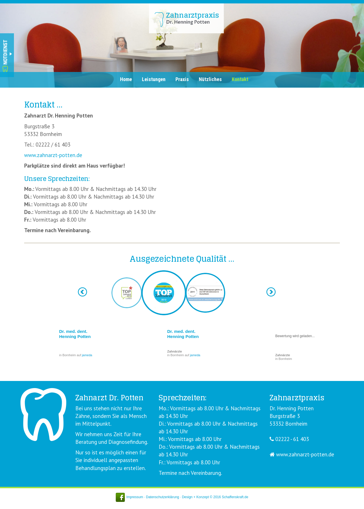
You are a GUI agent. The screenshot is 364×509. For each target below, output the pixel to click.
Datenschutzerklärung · (164, 497)
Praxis (182, 79)
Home (126, 79)
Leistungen (154, 79)
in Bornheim (283, 356)
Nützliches (210, 79)
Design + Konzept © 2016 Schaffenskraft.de (215, 497)
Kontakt (240, 79)
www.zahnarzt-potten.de (53, 155)
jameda (87, 355)
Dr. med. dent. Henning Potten (75, 334)
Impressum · (136, 497)
